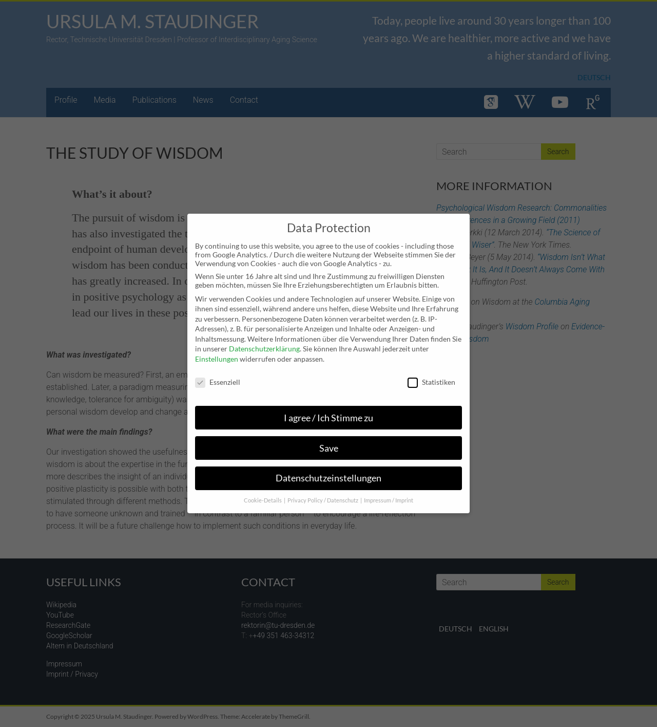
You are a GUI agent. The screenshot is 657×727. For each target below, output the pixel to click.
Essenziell (217, 375)
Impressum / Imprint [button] (388, 495)
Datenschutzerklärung (264, 343)
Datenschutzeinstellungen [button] (328, 472)
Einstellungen (216, 352)
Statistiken (431, 375)
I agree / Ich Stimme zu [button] (328, 411)
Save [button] (328, 442)
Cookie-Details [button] (263, 495)
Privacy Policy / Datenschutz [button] (323, 495)
